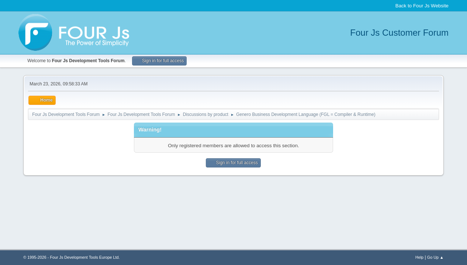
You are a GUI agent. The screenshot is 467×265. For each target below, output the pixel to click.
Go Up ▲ (435, 257)
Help (419, 257)
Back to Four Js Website (422, 5)
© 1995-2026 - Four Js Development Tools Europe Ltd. (71, 257)
